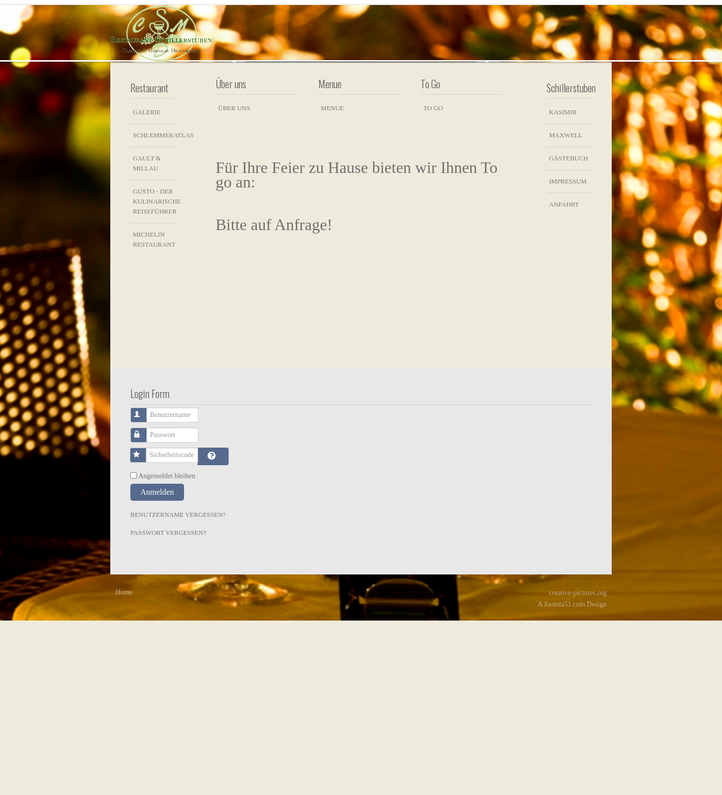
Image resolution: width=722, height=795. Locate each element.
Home (123, 766)
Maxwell (565, 309)
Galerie (147, 286)
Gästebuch (568, 332)
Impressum (568, 355)
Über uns (234, 282)
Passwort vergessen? (168, 707)
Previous (234, 147)
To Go (433, 282)
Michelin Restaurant (154, 414)
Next (487, 147)
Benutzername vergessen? (178, 689)
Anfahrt (564, 378)
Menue (332, 282)
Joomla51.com (564, 778)
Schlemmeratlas (154, 309)
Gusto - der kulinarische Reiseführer (154, 375)
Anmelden (157, 666)
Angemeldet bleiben (166, 650)
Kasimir (563, 286)
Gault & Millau (147, 337)
